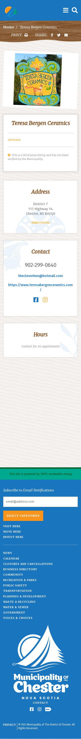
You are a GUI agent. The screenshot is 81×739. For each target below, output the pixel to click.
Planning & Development (24, 596)
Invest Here (13, 537)
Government (14, 612)
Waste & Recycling (19, 601)
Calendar (11, 558)
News (7, 553)
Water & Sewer (16, 607)
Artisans (14, 139)
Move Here (12, 531)
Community (13, 574)
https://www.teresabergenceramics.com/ (40, 287)
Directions (40, 222)
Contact (40, 702)
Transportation (17, 590)
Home (8, 27)
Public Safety (15, 585)
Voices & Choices (18, 618)
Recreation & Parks (20, 580)
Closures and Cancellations (28, 563)
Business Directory (20, 569)
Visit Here (12, 526)
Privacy (9, 724)
